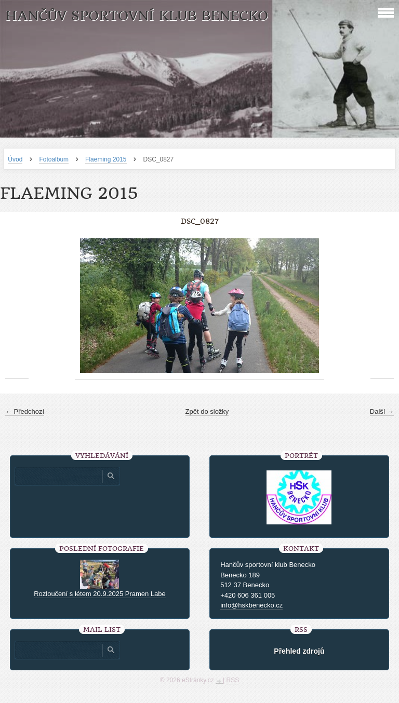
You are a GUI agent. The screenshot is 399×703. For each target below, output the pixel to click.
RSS (233, 680)
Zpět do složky (207, 411)
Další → (382, 411)
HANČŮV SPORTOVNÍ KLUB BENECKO (136, 16)
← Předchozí (24, 411)
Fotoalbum (54, 159)
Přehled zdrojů (299, 651)
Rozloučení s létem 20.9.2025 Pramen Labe (100, 594)
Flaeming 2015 (105, 159)
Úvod (15, 159)
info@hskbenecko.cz (251, 605)
